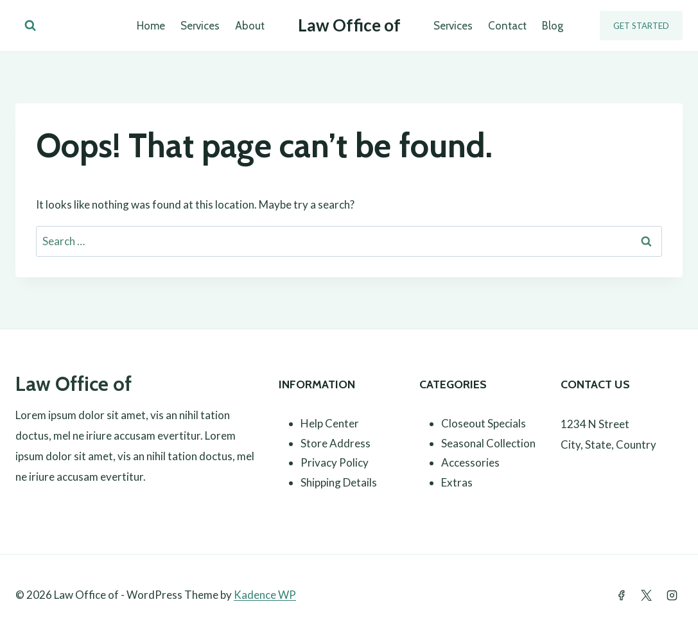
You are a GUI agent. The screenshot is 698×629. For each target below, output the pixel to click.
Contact (507, 25)
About (250, 25)
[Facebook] (622, 595)
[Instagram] (672, 595)
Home (151, 25)
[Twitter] (647, 595)
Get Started (641, 26)
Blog (552, 25)
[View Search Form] (30, 25)
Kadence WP (265, 594)
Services (200, 25)
